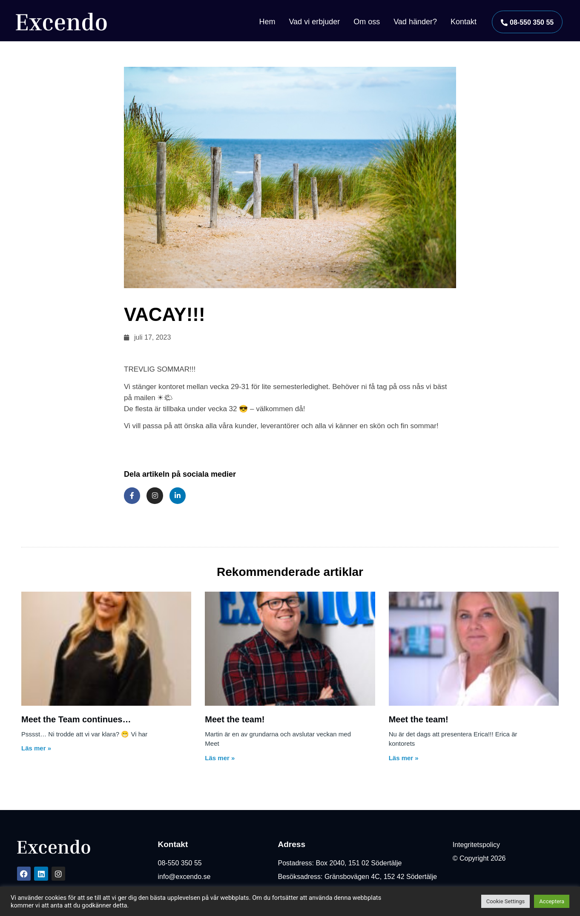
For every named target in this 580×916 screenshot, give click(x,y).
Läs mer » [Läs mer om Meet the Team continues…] (36, 748)
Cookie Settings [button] (505, 901)
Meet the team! (234, 719)
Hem (267, 21)
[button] (527, 22)
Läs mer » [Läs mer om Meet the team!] (220, 757)
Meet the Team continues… (76, 719)
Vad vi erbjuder (314, 21)
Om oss (366, 21)
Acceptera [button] (551, 901)
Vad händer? (415, 21)
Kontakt (464, 21)
